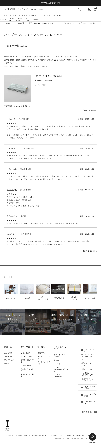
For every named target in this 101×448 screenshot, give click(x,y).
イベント (57, 364)
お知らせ (57, 360)
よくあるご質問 (26, 356)
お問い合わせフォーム (86, 364)
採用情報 (27, 435)
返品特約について (57, 435)
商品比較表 (8, 353)
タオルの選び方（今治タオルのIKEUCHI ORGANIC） (35, 23)
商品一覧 (8, 347)
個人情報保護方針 (78, 435)
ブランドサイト (29, 19)
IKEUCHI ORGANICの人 (59, 375)
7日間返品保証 (26, 365)
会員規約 (68, 435)
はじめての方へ (26, 353)
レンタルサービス (11, 19)
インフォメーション (60, 348)
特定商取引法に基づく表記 (40, 435)
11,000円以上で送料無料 (50, 3)
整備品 (6, 363)
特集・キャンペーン (54, 15)
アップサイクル (9, 360)
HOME (8, 23)
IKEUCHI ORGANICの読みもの (61, 369)
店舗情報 (36, 20)
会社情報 (19, 435)
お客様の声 (8, 356)
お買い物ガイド (27, 347)
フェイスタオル (65, 23)
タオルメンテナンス (20, 19)
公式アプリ (3, 20)
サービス (41, 347)
